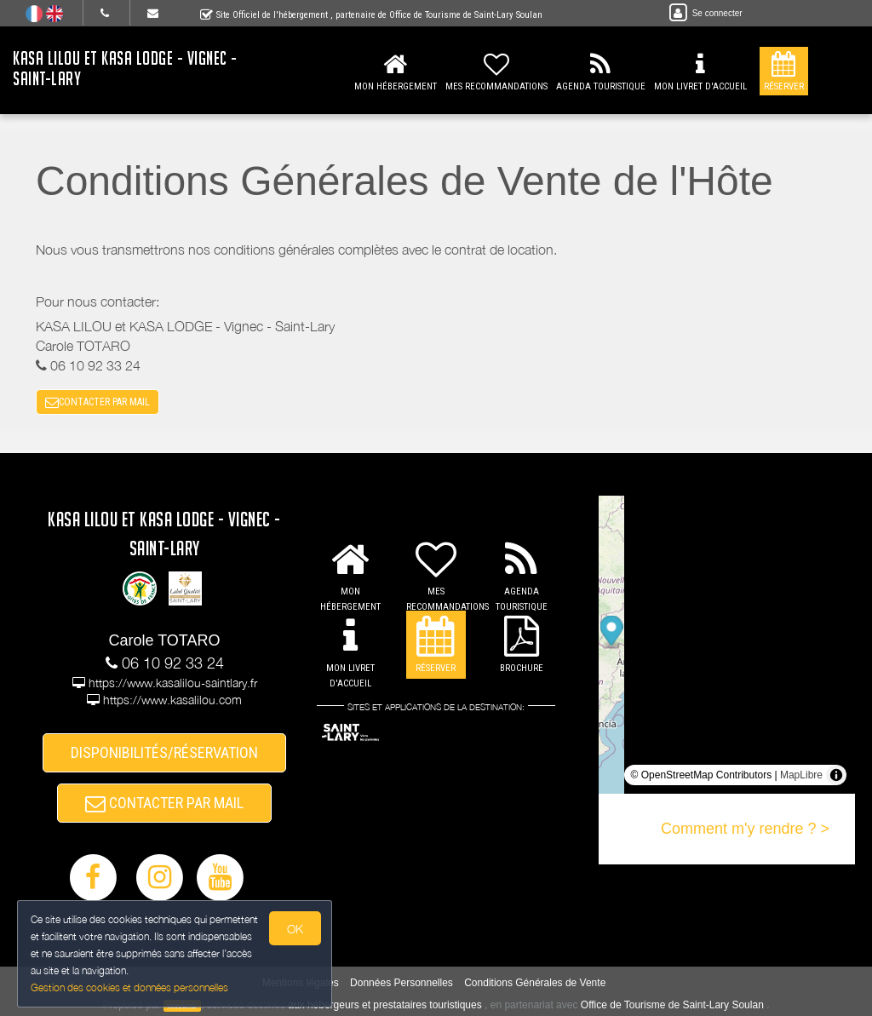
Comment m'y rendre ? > (745, 828)
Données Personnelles (401, 983)
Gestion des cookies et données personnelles (129, 987)
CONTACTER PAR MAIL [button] (97, 402)
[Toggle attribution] (836, 775)
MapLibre (801, 775)
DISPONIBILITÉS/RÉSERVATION (164, 752)
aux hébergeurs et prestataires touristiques (384, 1005)
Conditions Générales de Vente (534, 983)
